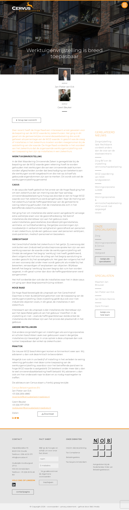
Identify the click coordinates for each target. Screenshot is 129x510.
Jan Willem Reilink (105, 299)
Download (48, 414)
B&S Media (94, 506)
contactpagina (23, 492)
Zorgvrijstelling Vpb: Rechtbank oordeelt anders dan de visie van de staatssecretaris (105, 147)
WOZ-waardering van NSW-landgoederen (104, 177)
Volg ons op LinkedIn (23, 480)
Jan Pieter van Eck (104, 292)
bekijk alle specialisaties (105, 260)
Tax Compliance (73, 452)
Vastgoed (100, 253)
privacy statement (68, 506)
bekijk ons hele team (105, 313)
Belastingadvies (73, 457)
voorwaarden (53, 506)
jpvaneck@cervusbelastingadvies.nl (31, 397)
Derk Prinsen (102, 306)
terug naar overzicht (26, 120)
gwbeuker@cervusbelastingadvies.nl (31, 408)
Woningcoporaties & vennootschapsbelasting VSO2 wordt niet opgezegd (108, 203)
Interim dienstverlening (76, 448)
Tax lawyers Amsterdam (76, 462)
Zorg (97, 236)
